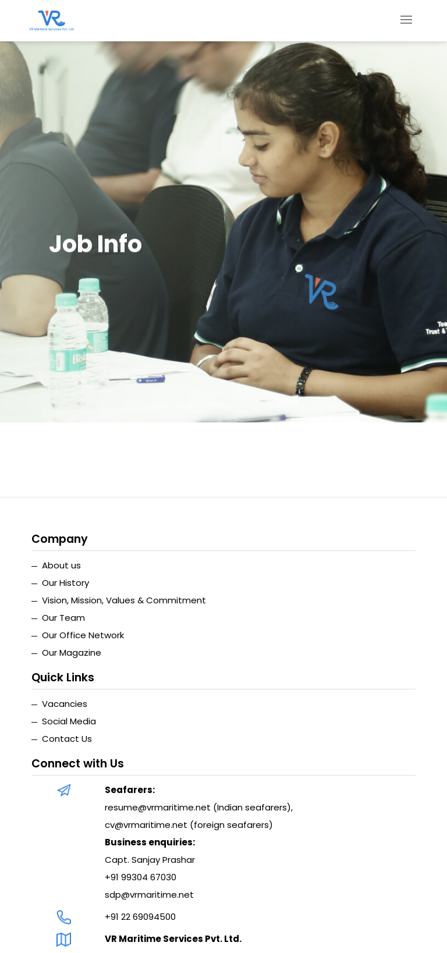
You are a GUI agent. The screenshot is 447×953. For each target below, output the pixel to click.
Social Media (69, 721)
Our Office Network (83, 635)
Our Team (63, 617)
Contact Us (67, 738)
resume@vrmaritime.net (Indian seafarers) (198, 807)
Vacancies (64, 704)
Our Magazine (71, 652)
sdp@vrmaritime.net (149, 894)
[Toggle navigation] (407, 21)
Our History (65, 583)
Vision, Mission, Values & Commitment (124, 600)
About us (61, 565)
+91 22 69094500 (140, 917)
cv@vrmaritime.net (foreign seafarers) (189, 825)
